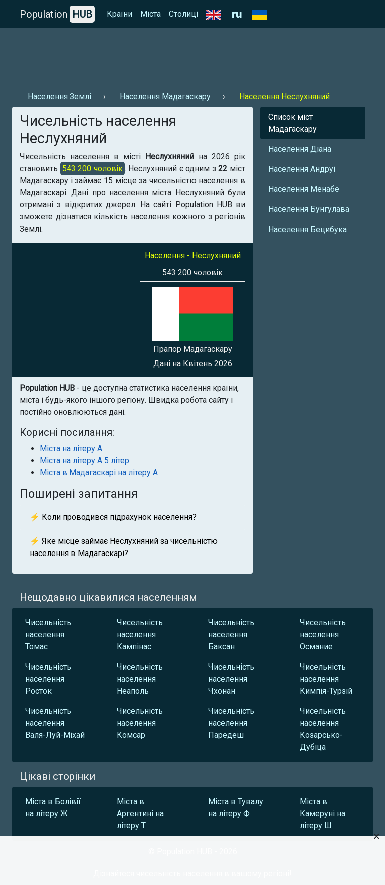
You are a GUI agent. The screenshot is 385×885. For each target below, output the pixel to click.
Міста (150, 14)
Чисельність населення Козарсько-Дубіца (323, 729)
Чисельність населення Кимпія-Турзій (326, 679)
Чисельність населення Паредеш (231, 723)
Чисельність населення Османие (323, 634)
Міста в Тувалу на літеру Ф (235, 807)
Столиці (183, 14)
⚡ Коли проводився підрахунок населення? (113, 517)
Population (57, 14)
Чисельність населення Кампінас (140, 634)
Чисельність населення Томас (48, 634)
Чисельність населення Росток (48, 679)
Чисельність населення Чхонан (231, 679)
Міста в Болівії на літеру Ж (53, 807)
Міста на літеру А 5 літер (84, 460)
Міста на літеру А (71, 448)
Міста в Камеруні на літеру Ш (322, 813)
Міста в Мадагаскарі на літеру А (99, 472)
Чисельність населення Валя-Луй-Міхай (55, 723)
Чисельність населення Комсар (140, 723)
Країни (119, 14)
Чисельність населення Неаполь (140, 679)
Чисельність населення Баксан (231, 634)
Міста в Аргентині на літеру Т (140, 813)
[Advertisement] (192, 55)
